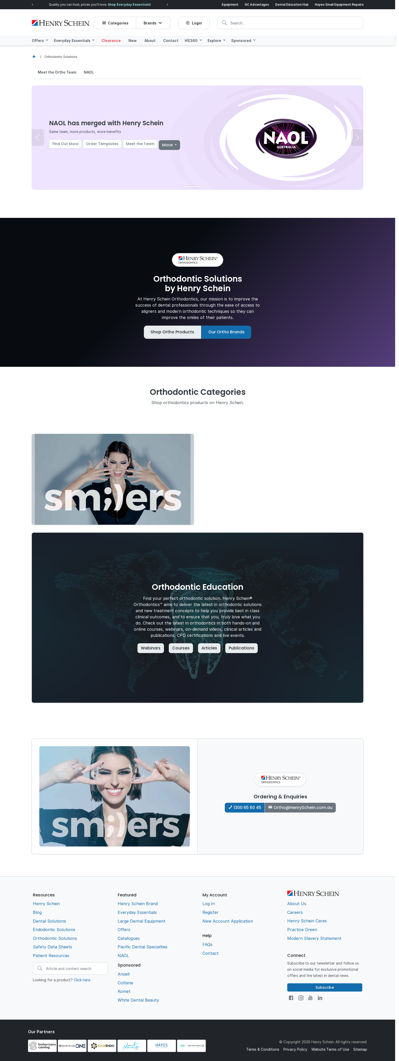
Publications (241, 648)
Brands (150, 22)
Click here (82, 979)
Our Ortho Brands (226, 332)
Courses (181, 648)
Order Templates (102, 143)
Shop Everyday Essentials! (129, 4)
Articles (209, 648)
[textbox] (251, 22)
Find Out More (65, 143)
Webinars (151, 648)
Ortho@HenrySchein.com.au (303, 807)
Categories (118, 22)
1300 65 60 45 (247, 807)
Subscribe (325, 987)
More (168, 145)
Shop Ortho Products (172, 332)
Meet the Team (140, 143)
